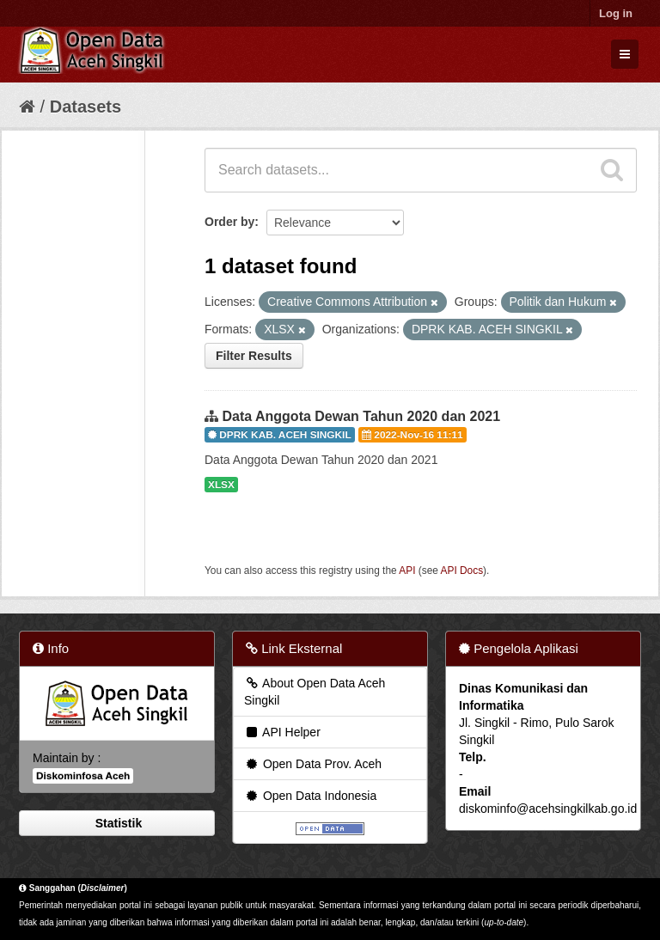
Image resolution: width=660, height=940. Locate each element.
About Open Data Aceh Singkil (314, 691)
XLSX (221, 485)
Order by (229, 222)
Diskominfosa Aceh (83, 776)
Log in (615, 13)
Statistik (117, 823)
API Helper (282, 732)
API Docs (462, 571)
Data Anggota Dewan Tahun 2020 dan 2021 (361, 416)
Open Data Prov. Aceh (313, 764)
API (407, 571)
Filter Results (254, 356)
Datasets (85, 106)
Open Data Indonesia (310, 796)
